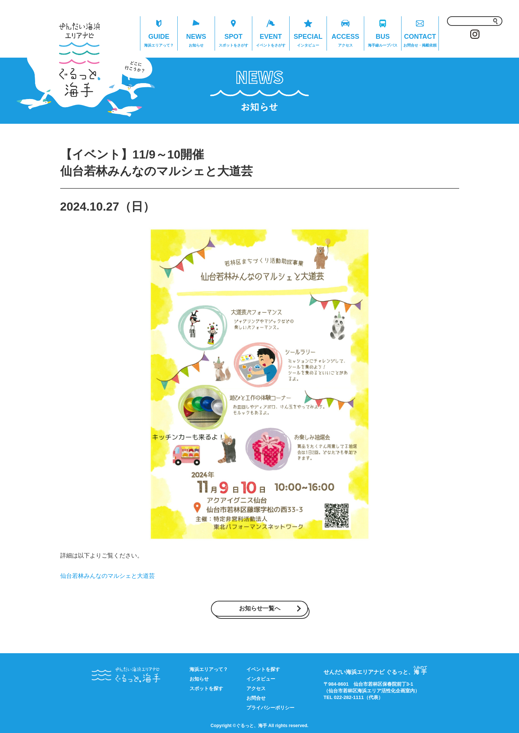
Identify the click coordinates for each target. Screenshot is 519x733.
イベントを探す (263, 669)
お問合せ (256, 698)
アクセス (256, 688)
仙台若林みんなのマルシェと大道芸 (107, 576)
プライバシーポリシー (270, 707)
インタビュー (260, 679)
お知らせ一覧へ (259, 608)
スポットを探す (206, 688)
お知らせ (199, 679)
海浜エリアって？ (208, 669)
